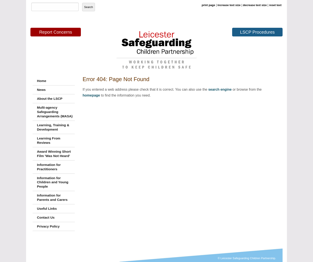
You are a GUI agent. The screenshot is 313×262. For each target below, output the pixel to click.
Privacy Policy (48, 226)
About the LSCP (49, 98)
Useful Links (47, 208)
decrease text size (255, 5)
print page (208, 5)
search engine (220, 89)
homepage (91, 95)
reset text (275, 5)
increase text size (229, 5)
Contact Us (46, 217)
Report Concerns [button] (55, 32)
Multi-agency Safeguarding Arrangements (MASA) (55, 112)
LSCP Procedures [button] (257, 32)
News (41, 90)
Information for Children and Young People (52, 182)
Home (41, 81)
